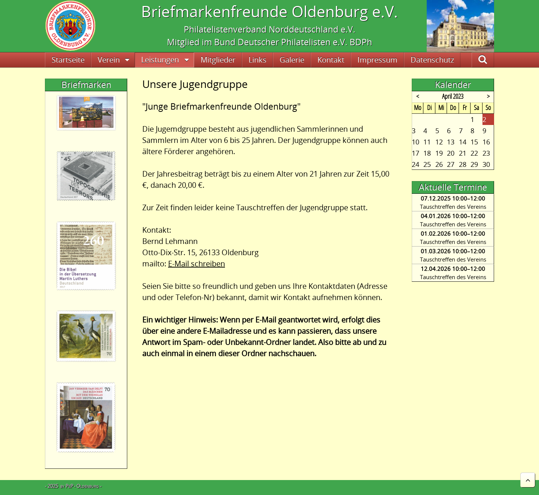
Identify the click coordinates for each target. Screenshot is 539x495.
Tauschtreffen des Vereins (453, 206)
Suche (490, 60)
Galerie (292, 60)
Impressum (377, 60)
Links (258, 60)
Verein (109, 60)
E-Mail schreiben (196, 264)
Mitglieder (218, 60)
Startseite (68, 60)
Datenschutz (432, 60)
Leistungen (160, 60)
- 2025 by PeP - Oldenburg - (73, 486)
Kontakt (330, 60)
